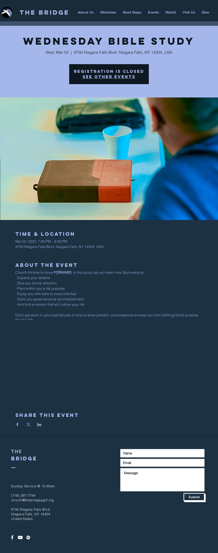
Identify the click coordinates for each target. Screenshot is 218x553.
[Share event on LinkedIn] (39, 424)
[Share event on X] (28, 424)
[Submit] (194, 497)
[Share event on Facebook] (17, 424)
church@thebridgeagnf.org (32, 500)
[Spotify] (28, 537)
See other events (109, 76)
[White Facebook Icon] (12, 537)
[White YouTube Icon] (20, 537)
